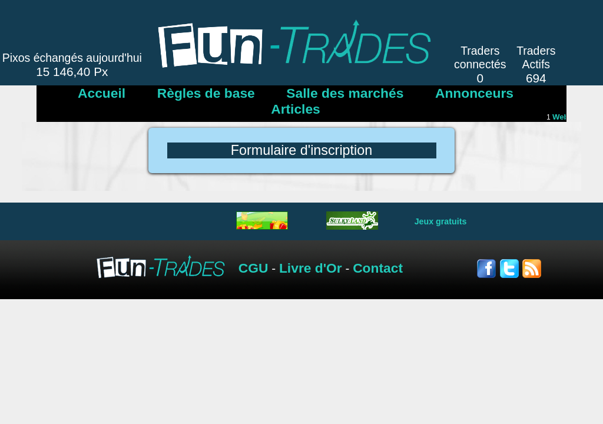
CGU (253, 268)
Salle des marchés (344, 93)
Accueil (101, 93)
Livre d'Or (310, 268)
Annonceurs (474, 93)
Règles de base (206, 93)
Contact (378, 268)
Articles (295, 109)
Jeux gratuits (441, 221)
